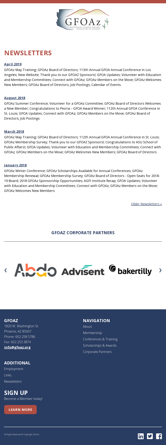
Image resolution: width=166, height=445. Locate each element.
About (87, 326)
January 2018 (15, 165)
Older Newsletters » (146, 204)
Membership (92, 333)
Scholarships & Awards (100, 345)
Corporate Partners (97, 351)
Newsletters (13, 381)
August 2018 (14, 98)
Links (8, 375)
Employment (13, 369)
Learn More (20, 409)
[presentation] (5, 269)
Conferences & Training (100, 339)
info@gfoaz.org (17, 347)
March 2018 (14, 131)
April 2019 (12, 64)
